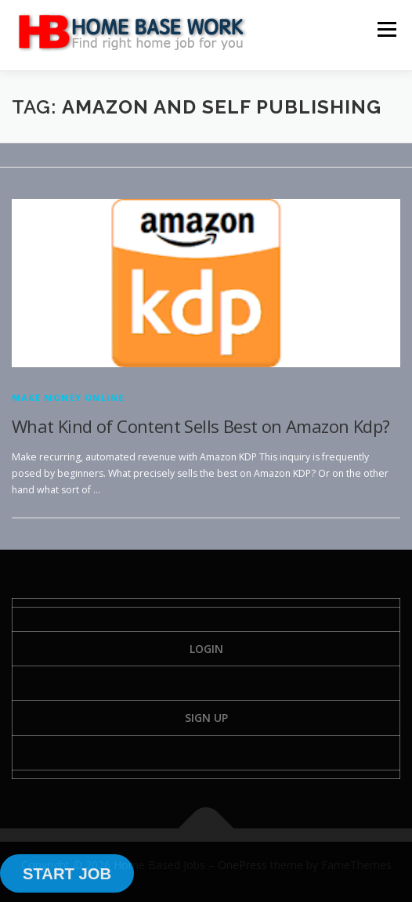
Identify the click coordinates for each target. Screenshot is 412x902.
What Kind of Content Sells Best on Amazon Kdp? (200, 426)
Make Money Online (68, 397)
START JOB (67, 873)
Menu (386, 29)
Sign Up (206, 717)
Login (206, 648)
